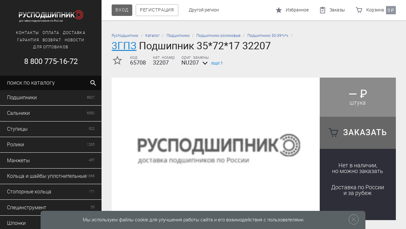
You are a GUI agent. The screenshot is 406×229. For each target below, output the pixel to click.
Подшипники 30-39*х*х (267, 35)
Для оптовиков (50, 47)
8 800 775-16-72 (51, 61)
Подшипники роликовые (218, 35)
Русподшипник (125, 35)
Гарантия (28, 40)
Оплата (51, 33)
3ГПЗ (124, 45)
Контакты (27, 33)
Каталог (152, 35)
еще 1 (211, 63)
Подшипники (178, 35)
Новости (75, 40)
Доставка (74, 33)
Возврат (52, 40)
